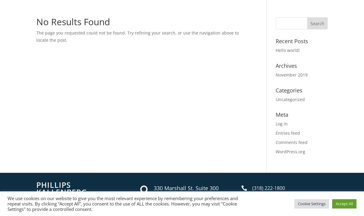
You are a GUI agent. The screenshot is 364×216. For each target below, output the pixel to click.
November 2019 (292, 75)
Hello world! (288, 50)
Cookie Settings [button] (312, 203)
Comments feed (292, 142)
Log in (282, 124)
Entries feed (288, 133)
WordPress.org (290, 151)
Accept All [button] (344, 203)
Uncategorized (290, 99)
